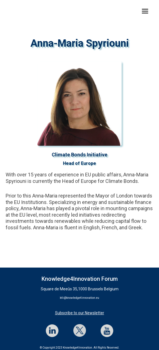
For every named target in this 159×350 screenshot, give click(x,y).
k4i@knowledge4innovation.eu (79, 297)
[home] (4, 11)
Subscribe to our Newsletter (79, 313)
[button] (145, 11)
